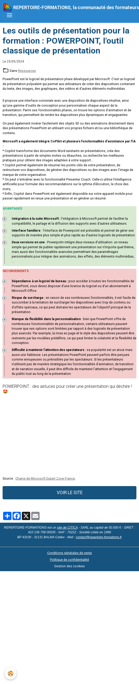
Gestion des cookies (69, 566)
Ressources (27, 71)
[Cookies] (10, 673)
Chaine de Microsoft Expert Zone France (45, 478)
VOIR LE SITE (70, 492)
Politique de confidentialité (69, 560)
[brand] (68, 7)
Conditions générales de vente (69, 553)
